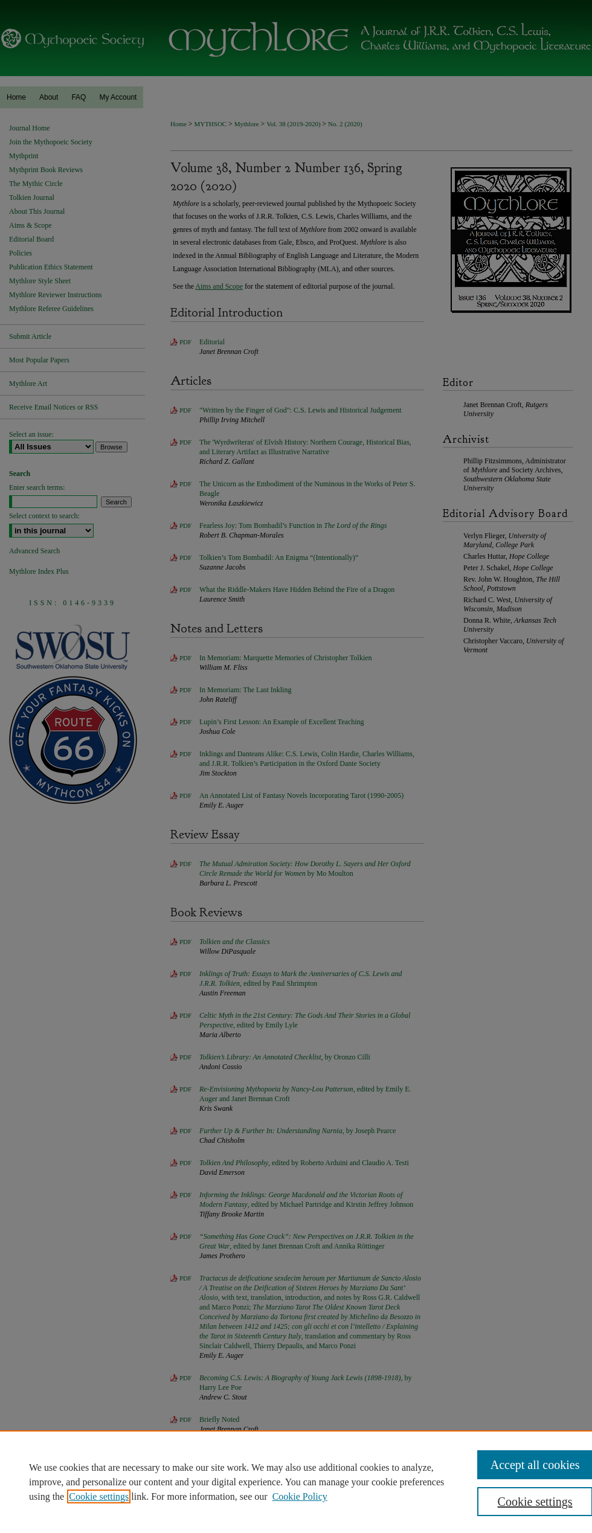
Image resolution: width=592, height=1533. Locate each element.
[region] (296, 1481)
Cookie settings (99, 1496)
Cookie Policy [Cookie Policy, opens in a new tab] (299, 1496)
